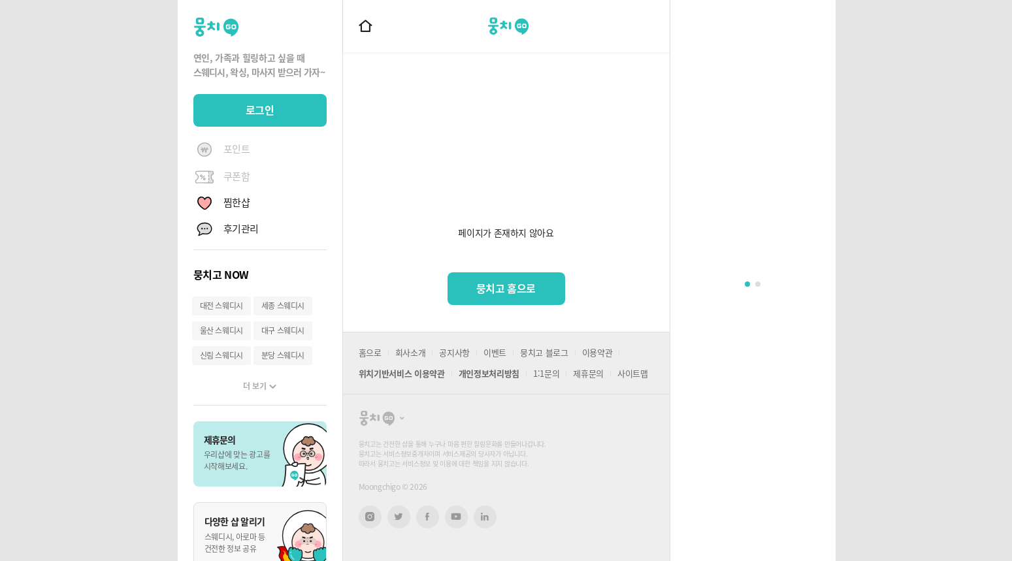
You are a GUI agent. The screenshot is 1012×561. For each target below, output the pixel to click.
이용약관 (597, 352)
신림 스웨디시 (221, 355)
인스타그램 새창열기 (370, 516)
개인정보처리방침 (489, 373)
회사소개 (410, 352)
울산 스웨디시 (221, 330)
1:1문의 (546, 373)
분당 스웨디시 (282, 355)
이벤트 (494, 352)
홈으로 (370, 352)
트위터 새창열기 (398, 517)
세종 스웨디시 (282, 306)
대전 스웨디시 (221, 306)
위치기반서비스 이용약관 (402, 373)
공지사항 (454, 352)
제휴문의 (588, 373)
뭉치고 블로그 (544, 352)
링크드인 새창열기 (485, 517)
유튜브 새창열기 (456, 517)
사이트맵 (632, 373)
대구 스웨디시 (282, 330)
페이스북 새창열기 (427, 517)
